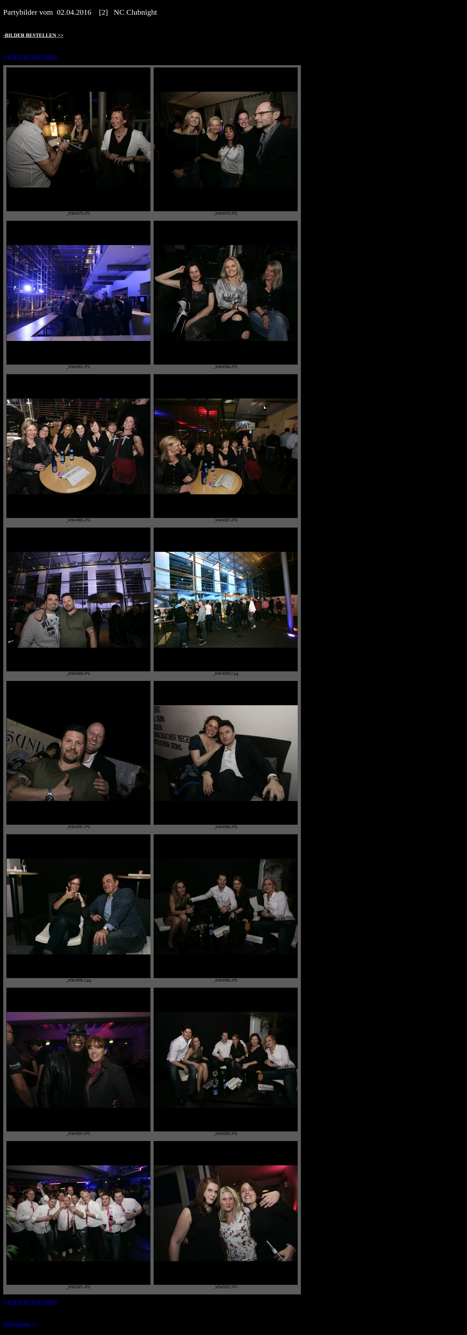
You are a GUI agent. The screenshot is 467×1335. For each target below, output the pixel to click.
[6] (36, 57)
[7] (42, 57)
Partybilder (20, 12)
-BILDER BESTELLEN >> (33, 35)
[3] (18, 57)
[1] (6, 57)
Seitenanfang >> (20, 1324)
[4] (24, 57)
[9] (54, 57)
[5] (30, 57)
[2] (12, 57)
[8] (48, 57)
